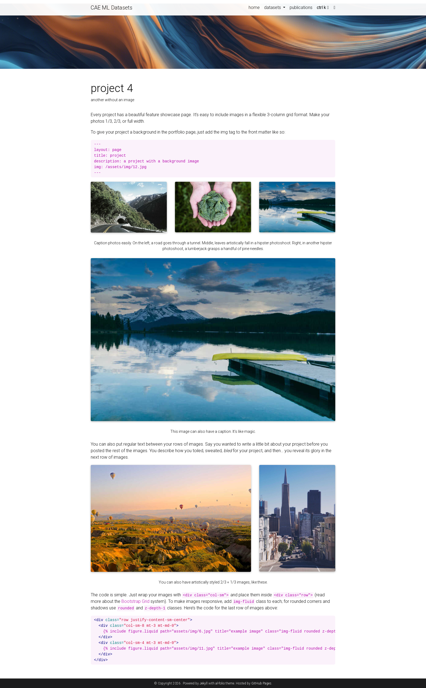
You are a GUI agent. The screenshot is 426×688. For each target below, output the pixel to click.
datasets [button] (273, 7)
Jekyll (204, 683)
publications (301, 7)
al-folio (220, 683)
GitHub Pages (261, 683)
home (254, 7)
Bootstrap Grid (135, 601)
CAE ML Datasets (111, 7)
